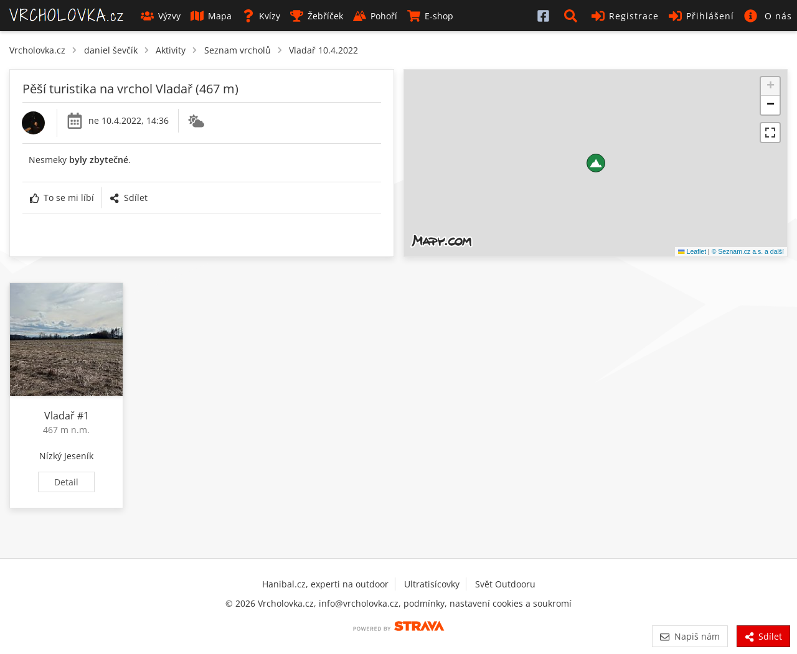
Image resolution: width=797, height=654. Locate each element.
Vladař (59, 416)
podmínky (424, 603)
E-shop (430, 15)
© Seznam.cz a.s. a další (748, 251)
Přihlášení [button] (701, 15)
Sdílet (128, 197)
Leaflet (692, 251)
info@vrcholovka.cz (358, 603)
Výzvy (161, 15)
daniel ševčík (111, 50)
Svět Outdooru (505, 584)
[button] (573, 15)
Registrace (625, 15)
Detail (66, 482)
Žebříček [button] (316, 15)
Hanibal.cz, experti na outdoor (325, 584)
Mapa (211, 15)
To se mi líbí (62, 197)
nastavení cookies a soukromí (511, 603)
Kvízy (261, 15)
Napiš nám (689, 636)
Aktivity (171, 50)
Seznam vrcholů (237, 50)
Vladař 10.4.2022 (323, 50)
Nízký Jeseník (66, 456)
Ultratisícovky (432, 584)
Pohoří (375, 15)
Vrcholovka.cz (37, 50)
